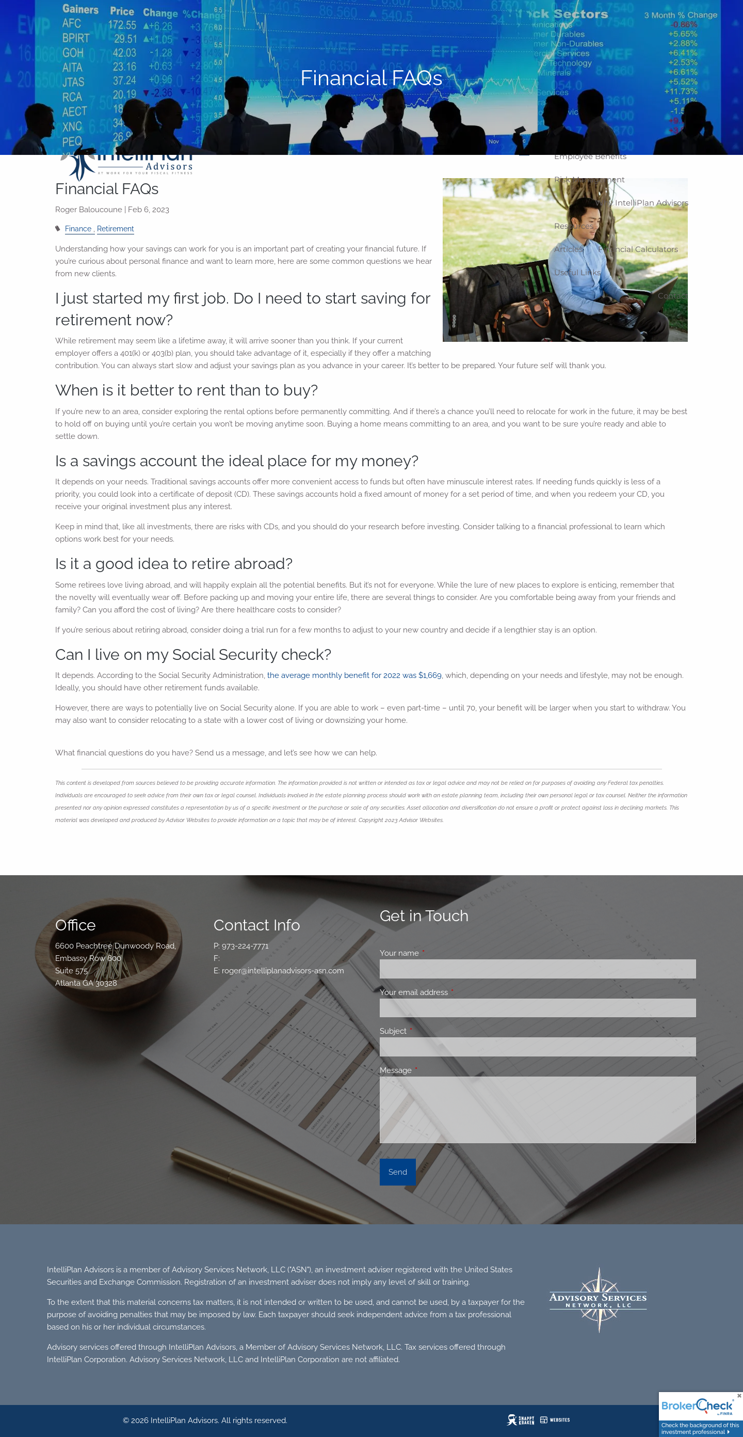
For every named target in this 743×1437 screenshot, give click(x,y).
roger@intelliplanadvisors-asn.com (283, 970)
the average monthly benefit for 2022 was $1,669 (354, 675)
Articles (568, 249)
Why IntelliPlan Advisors (641, 203)
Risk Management (589, 179)
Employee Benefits (590, 156)
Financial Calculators (638, 249)
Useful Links (577, 272)
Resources (573, 226)
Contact (673, 296)
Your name (437, 953)
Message (433, 1070)
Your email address (451, 992)
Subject (430, 1031)
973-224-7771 (245, 946)
